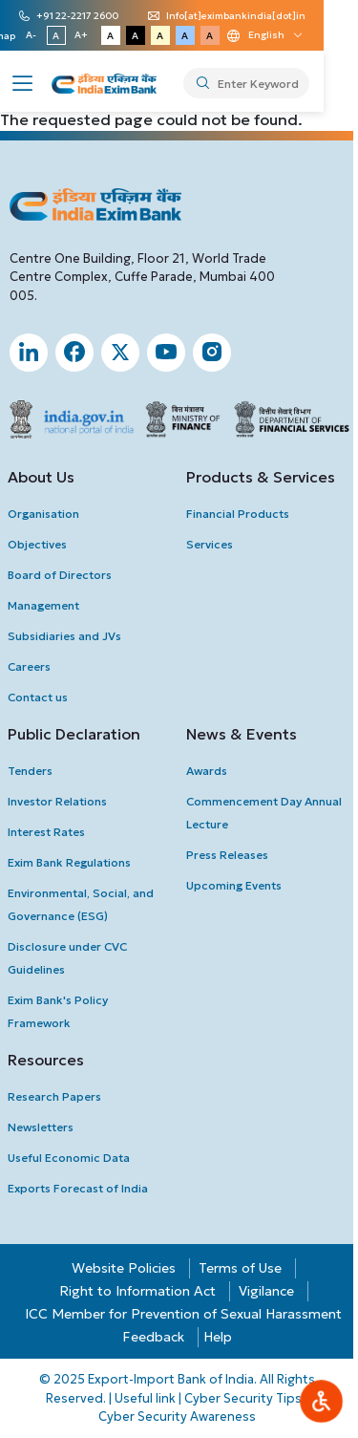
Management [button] (43, 605)
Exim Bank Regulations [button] (69, 862)
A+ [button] (110, 35)
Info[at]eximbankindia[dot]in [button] (241, 16)
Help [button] (217, 1336)
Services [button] (209, 544)
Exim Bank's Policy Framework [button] (58, 1011)
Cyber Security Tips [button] (243, 1398)
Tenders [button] (30, 770)
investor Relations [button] (57, 801)
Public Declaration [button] (74, 733)
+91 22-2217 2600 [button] (83, 16)
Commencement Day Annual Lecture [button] (264, 812)
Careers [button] (29, 666)
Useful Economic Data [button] (69, 1157)
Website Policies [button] (124, 1268)
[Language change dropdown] (294, 35)
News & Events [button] (241, 733)
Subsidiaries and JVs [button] (64, 636)
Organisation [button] (43, 513)
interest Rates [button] (46, 832)
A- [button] (61, 35)
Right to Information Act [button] (137, 1290)
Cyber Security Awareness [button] (177, 1416)
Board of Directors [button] (60, 575)
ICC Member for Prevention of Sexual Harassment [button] (183, 1313)
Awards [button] (206, 770)
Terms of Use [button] (240, 1268)
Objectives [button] (37, 544)
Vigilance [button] (266, 1290)
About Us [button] (41, 476)
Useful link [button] (145, 1398)
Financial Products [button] (237, 513)
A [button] (86, 36)
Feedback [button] (153, 1336)
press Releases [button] (227, 855)
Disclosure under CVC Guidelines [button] (67, 958)
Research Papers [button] (54, 1096)
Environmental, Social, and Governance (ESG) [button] (81, 904)
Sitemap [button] (26, 36)
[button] (23, 81)
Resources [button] (46, 1059)
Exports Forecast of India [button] (78, 1188)
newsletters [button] (41, 1127)
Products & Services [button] (260, 476)
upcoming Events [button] (234, 885)
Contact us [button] (38, 697)
